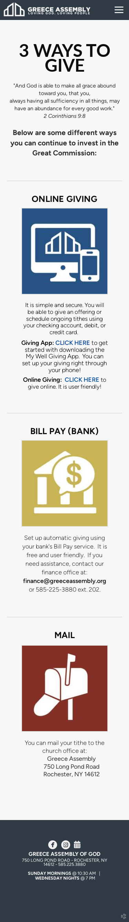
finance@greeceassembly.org (64, 580)
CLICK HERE (82, 379)
